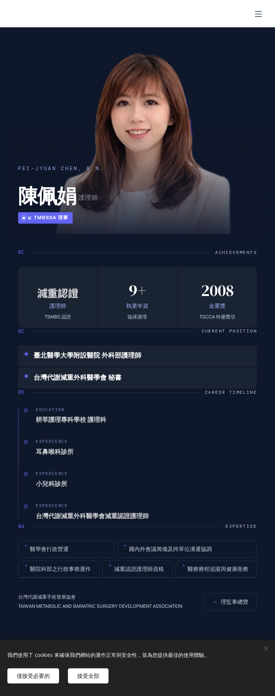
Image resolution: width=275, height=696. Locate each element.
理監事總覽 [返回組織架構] (230, 601)
